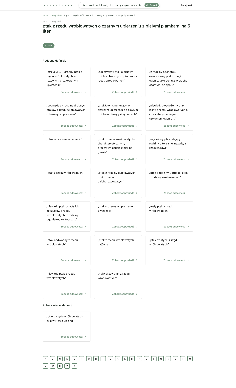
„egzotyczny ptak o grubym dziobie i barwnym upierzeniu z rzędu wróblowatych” (118, 82)
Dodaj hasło (187, 5)
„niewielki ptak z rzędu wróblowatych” (67, 284)
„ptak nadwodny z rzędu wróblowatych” (67, 250)
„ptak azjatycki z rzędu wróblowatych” (169, 250)
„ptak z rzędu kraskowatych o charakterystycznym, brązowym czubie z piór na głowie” (118, 149)
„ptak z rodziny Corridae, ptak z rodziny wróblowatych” (169, 183)
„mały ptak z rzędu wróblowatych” (169, 217)
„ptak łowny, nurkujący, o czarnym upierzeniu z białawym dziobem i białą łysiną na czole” (118, 116)
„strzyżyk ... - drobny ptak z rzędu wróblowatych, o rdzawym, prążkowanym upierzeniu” (67, 82)
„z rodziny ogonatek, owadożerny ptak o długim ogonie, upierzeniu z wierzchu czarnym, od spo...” (169, 82)
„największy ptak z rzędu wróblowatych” (118, 284)
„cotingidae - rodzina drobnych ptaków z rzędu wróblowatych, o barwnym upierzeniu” (67, 116)
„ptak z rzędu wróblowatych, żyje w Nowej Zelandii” (67, 327)
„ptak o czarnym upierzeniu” (67, 149)
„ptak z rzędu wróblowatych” (67, 183)
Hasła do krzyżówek (53, 15)
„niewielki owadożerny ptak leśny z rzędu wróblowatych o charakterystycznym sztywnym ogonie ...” (169, 116)
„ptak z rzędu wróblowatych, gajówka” (118, 250)
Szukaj (151, 5)
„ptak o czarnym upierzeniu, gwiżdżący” (118, 217)
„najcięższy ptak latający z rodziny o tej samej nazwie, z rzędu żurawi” (169, 149)
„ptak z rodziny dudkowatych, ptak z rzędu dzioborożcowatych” (118, 183)
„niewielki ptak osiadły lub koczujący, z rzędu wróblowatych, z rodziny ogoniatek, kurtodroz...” (67, 217)
